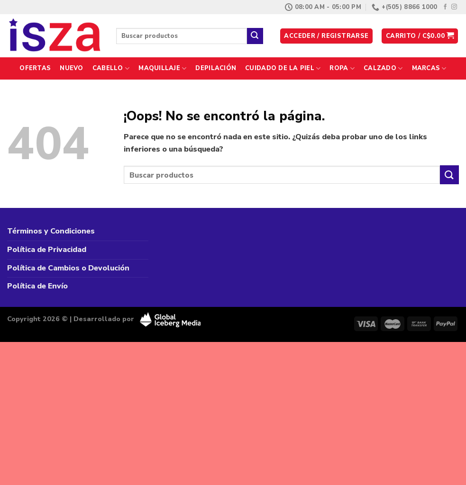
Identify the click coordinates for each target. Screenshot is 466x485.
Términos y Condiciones (51, 231)
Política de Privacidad (46, 249)
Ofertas (35, 68)
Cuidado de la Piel (282, 68)
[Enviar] (255, 36)
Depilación (215, 68)
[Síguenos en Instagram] (454, 7)
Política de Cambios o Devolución (68, 268)
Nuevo (71, 68)
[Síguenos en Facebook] (445, 7)
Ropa (341, 68)
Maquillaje (162, 68)
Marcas (429, 68)
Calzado (383, 68)
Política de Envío (37, 286)
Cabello (110, 68)
